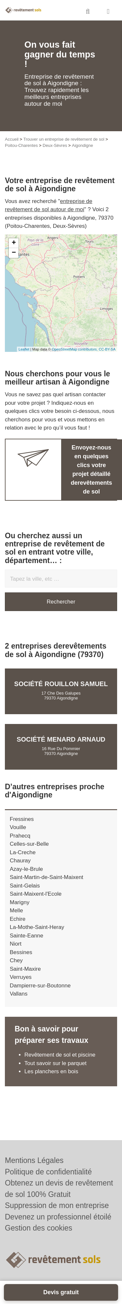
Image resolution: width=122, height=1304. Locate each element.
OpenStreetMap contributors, (75, 349)
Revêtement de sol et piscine (59, 1055)
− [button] (14, 253)
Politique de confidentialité (48, 1172)
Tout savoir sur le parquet (55, 1063)
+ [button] (14, 243)
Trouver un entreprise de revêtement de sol (63, 139)
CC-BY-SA (107, 349)
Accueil (12, 139)
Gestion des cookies (38, 1228)
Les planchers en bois (51, 1071)
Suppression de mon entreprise (57, 1205)
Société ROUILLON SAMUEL (61, 683)
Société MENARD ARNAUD (61, 739)
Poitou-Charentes (21, 145)
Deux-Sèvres (55, 145)
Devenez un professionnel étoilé (58, 1217)
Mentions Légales (34, 1160)
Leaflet (24, 349)
